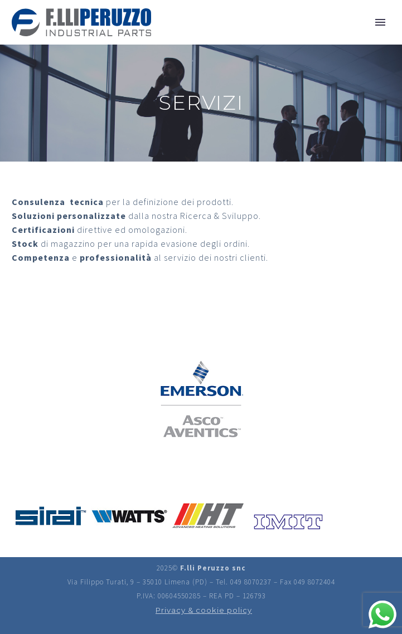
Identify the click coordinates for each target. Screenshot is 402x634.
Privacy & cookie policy (204, 610)
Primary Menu (380, 22)
